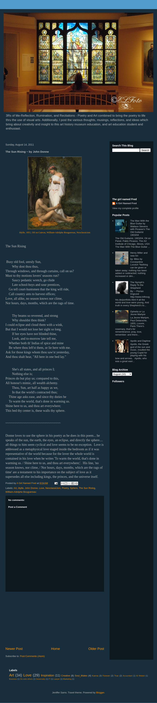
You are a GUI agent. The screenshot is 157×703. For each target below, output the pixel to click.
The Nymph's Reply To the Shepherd (137, 285)
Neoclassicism (53, 488)
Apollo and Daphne (140, 340)
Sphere (74, 488)
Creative (65, 675)
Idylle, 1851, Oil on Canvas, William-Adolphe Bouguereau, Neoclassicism (54, 232)
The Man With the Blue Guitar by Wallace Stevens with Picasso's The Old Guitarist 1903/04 (140, 227)
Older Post (96, 649)
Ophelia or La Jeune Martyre (137, 313)
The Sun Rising (87, 488)
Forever (106, 675)
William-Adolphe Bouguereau (20, 491)
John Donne (31, 488)
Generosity (40, 679)
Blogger (100, 692)
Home (55, 649)
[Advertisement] (54, 619)
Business (13, 679)
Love (41, 488)
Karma (95, 675)
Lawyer (57, 679)
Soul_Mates (81, 675)
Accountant (127, 676)
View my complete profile (125, 208)
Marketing (67, 679)
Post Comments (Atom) (32, 656)
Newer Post (14, 649)
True (116, 675)
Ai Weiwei (140, 676)
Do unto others (26, 679)
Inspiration (47, 675)
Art (15, 488)
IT (49, 679)
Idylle (21, 488)
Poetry (65, 488)
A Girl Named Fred (126, 203)
